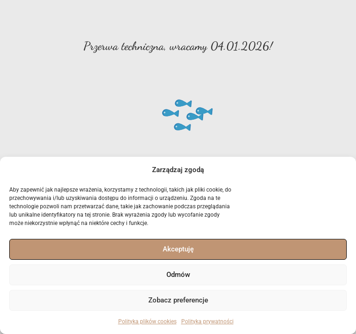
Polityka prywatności (207, 321)
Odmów (178, 274)
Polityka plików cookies (147, 321)
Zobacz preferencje (178, 300)
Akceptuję (178, 249)
